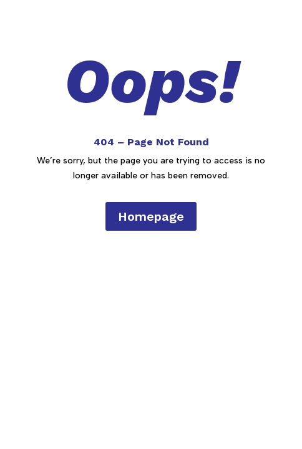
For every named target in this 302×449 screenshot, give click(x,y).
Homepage (151, 216)
